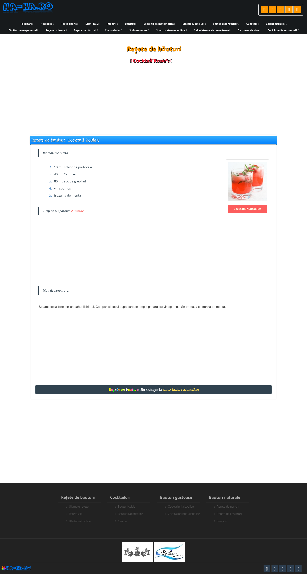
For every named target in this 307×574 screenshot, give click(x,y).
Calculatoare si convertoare (212, 30)
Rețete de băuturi (86, 30)
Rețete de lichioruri (231, 514)
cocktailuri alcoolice (181, 389)
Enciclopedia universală (283, 30)
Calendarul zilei (276, 23)
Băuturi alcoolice (78, 521)
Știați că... (92, 23)
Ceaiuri (120, 521)
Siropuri (224, 521)
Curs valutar (113, 30)
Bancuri (130, 23)
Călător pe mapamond (23, 30)
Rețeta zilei (74, 514)
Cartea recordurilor (226, 23)
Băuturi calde (125, 506)
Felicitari (27, 23)
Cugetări (252, 23)
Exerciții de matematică (159, 23)
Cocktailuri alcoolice (247, 209)
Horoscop (47, 23)
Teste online (69, 23)
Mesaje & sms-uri (194, 23)
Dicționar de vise (249, 30)
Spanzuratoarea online (171, 30)
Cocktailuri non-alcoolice (186, 514)
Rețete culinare (56, 30)
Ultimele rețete (77, 506)
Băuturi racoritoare (128, 514)
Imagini (112, 23)
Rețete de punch (229, 506)
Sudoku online (139, 30)
